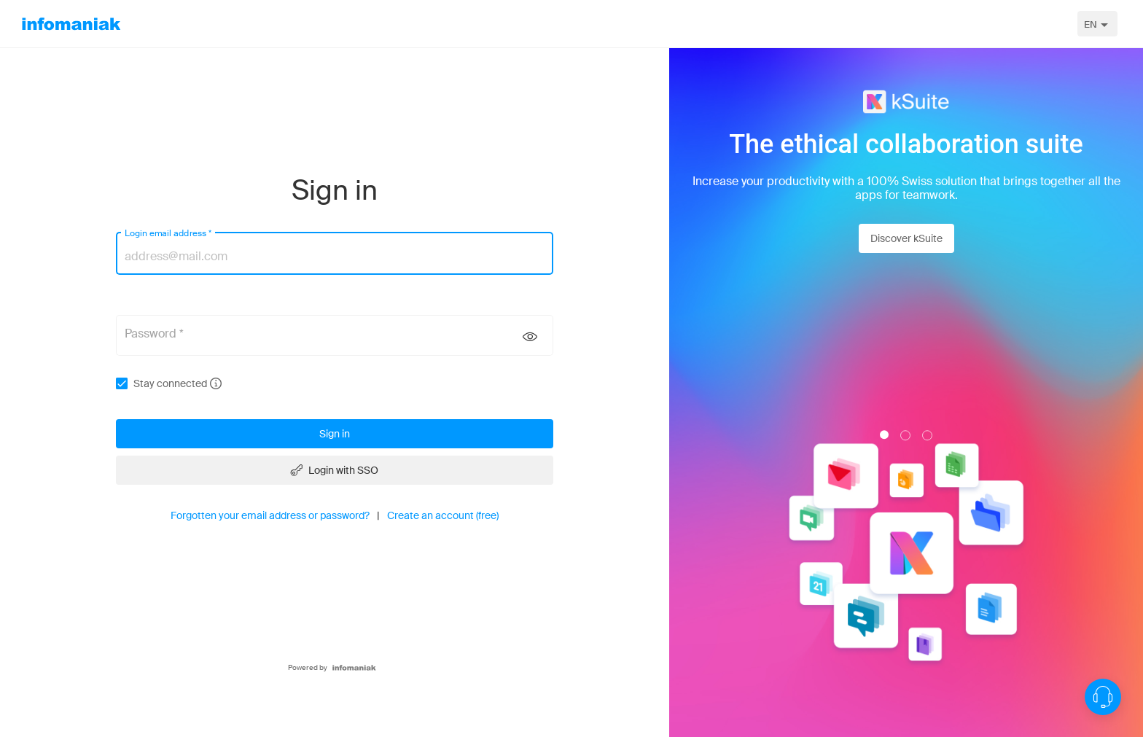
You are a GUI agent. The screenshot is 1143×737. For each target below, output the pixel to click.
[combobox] (1097, 23)
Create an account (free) (443, 515)
